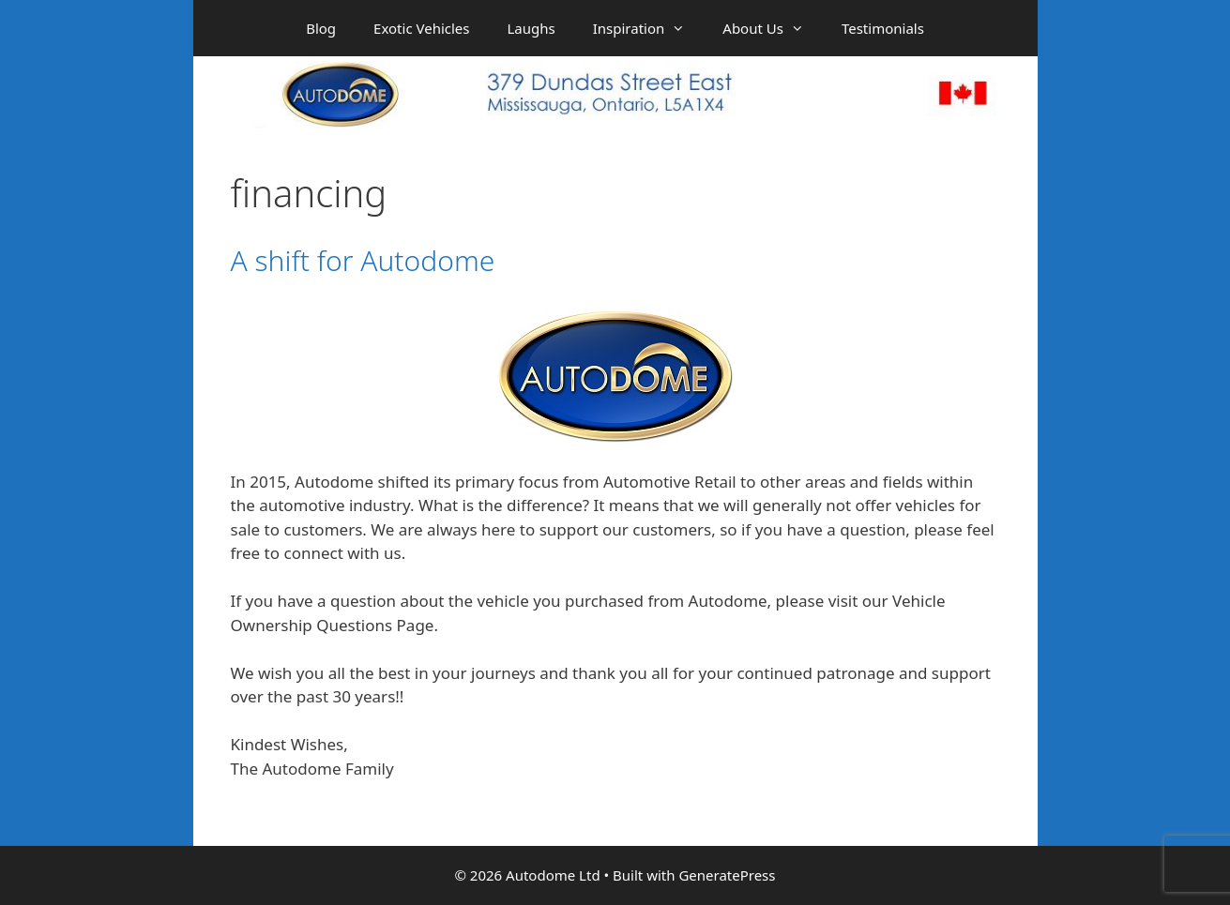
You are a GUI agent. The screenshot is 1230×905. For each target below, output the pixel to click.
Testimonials (883, 28)
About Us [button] (772, 28)
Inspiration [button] (649, 28)
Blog (321, 28)
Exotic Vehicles (421, 28)
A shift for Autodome (363, 260)
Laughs (531, 28)
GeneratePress (726, 875)
